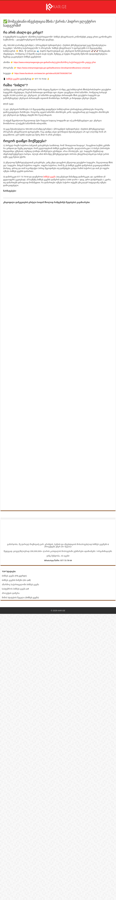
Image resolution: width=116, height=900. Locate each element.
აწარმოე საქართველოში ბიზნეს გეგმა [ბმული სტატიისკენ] (20, 584)
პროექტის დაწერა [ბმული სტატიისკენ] (10, 593)
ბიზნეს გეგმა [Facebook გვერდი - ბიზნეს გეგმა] (8, 576)
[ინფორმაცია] (36, 497)
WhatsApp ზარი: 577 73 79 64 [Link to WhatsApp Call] (58, 560)
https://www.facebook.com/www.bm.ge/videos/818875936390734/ (43, 73)
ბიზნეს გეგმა (49, 177)
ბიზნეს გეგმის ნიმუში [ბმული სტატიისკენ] (12, 580)
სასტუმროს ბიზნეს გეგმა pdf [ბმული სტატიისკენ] (15, 589)
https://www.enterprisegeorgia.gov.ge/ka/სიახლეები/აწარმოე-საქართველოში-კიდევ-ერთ (55, 62)
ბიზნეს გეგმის (13, 79)
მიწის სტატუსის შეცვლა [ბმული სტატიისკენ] (13, 597)
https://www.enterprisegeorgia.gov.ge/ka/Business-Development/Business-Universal (53, 68)
